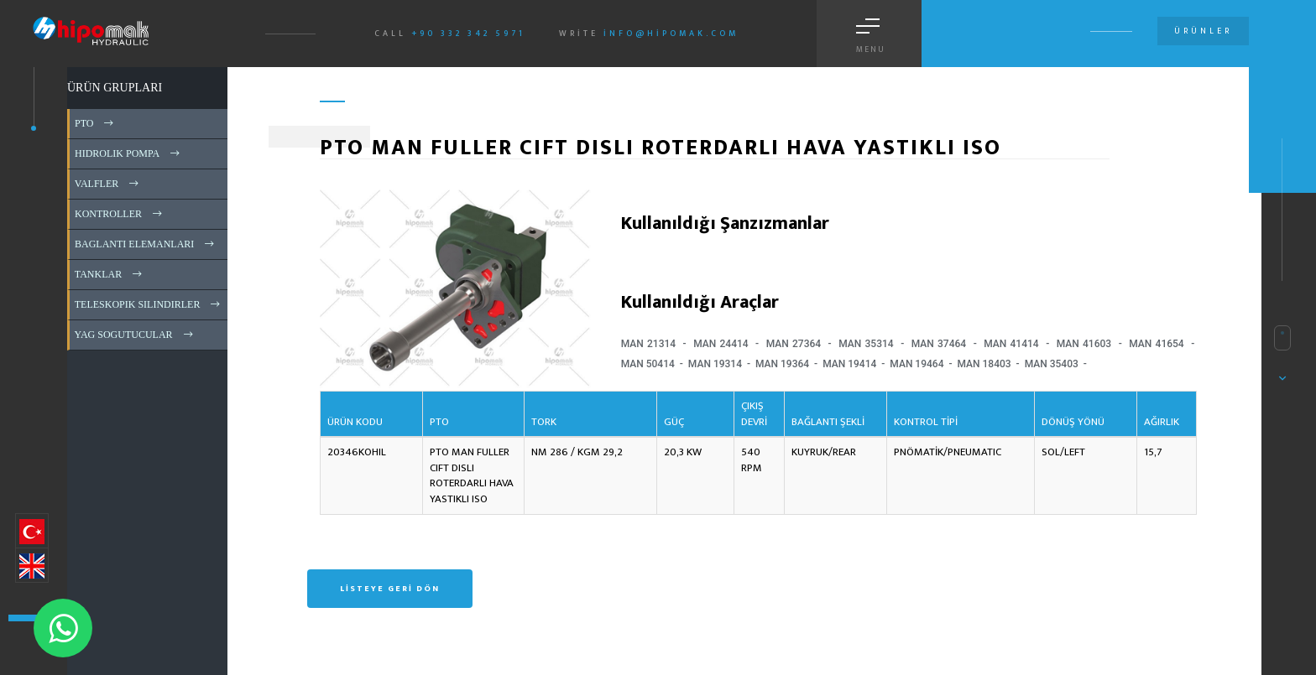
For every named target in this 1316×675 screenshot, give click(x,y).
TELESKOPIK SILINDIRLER (148, 304)
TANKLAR (109, 274)
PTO (95, 123)
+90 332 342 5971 (468, 33)
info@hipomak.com (671, 33)
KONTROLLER (120, 214)
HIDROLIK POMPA (128, 153)
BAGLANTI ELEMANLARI (146, 244)
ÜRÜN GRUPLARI (114, 87)
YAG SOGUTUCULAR (135, 334)
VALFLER (108, 184)
